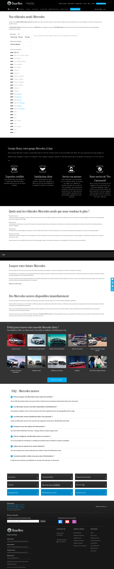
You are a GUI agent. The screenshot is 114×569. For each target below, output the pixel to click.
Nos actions (93, 543)
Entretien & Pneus (95, 530)
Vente (92, 525)
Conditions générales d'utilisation (34, 565)
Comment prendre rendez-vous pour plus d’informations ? (33, 449)
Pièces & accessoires (95, 533)
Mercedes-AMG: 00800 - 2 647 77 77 (16, 499)
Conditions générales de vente (59, 565)
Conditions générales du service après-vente (77, 565)
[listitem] (21, 49)
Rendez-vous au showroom (80, 538)
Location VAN (43, 9)
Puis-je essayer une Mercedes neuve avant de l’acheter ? (32, 390)
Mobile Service (64, 9)
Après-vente (94, 528)
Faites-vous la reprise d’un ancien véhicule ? (28, 439)
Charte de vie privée (47, 565)
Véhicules (11, 9)
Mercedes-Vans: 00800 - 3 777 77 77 (15, 501)
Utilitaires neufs (77, 530)
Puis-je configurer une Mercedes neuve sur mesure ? (31, 429)
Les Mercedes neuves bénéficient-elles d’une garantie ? (32, 409)
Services (28, 9)
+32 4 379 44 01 (61, 534)
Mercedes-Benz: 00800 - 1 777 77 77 (15, 497)
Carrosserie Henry (95, 538)
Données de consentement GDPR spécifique (16, 560)
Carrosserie (35, 9)
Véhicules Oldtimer (78, 535)
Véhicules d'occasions (79, 528)
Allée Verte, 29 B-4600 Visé (60, 526)
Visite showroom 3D (11, 556)
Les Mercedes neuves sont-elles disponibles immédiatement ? (34, 399)
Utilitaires (20, 9)
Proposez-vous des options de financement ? (28, 419)
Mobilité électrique (54, 9)
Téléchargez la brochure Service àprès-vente (17, 554)
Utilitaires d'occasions (79, 533)
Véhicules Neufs (77, 525)
